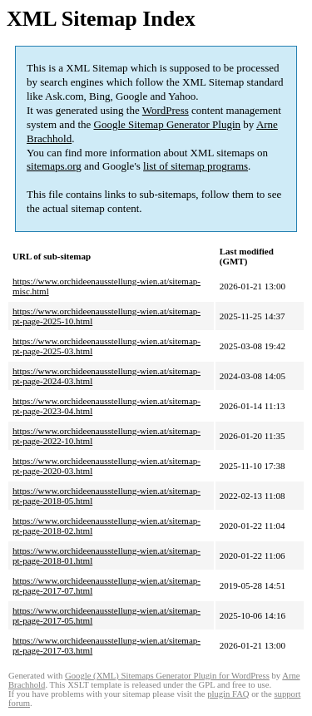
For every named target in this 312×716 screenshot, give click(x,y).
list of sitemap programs (195, 166)
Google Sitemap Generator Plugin (167, 124)
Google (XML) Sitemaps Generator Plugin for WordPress (167, 675)
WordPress (165, 110)
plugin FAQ (228, 694)
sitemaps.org (54, 166)
